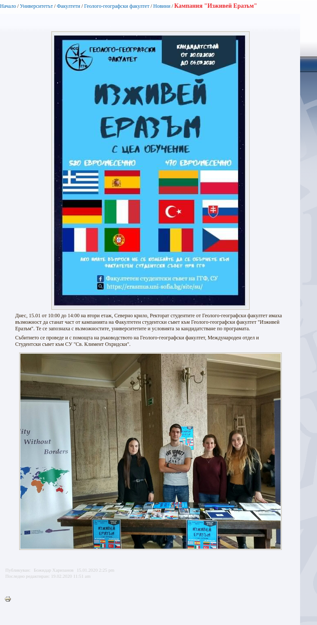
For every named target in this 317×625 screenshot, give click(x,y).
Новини (161, 6)
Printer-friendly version (10, 599)
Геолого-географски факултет (117, 6)
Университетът (36, 6)
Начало (8, 6)
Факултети (68, 6)
